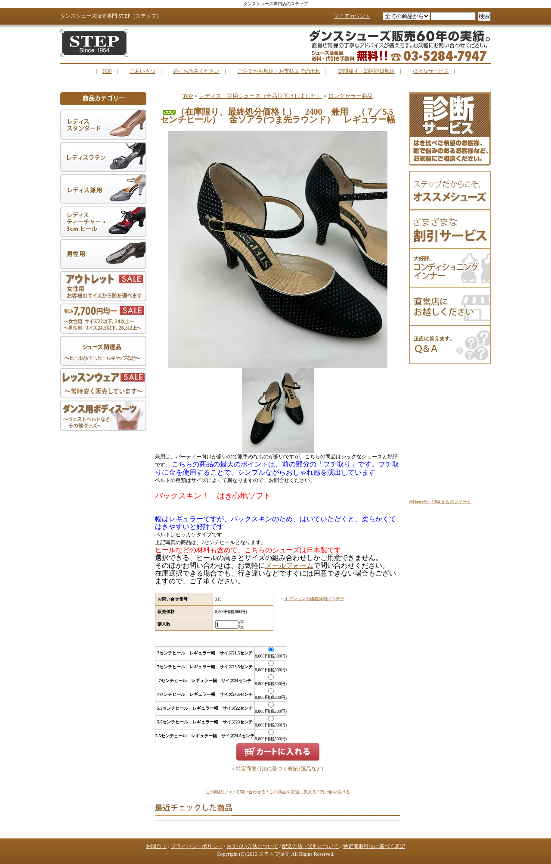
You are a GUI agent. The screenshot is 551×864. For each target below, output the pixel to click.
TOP (106, 71)
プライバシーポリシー (197, 846)
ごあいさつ (142, 71)
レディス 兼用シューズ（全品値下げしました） (260, 96)
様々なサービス (431, 71)
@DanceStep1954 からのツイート (440, 501)
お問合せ (156, 846)
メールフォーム (289, 565)
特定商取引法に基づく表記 (374, 846)
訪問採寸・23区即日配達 (366, 71)
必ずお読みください (196, 71)
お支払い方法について (252, 846)
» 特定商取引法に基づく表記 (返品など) (277, 769)
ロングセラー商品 (350, 96)
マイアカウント (352, 16)
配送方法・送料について (310, 846)
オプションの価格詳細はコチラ (314, 598)
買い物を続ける (335, 791)
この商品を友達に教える (292, 791)
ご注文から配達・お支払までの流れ (279, 71)
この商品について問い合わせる (235, 791)
